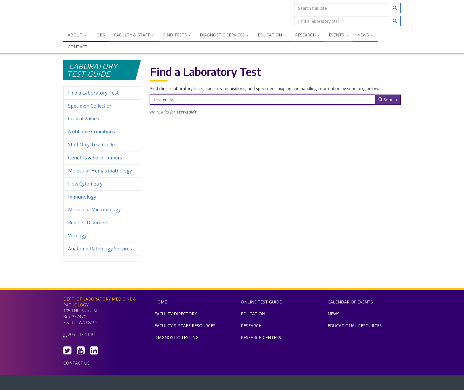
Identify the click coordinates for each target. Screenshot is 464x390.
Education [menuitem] (272, 35)
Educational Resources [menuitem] (355, 325)
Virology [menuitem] (102, 235)
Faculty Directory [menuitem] (175, 314)
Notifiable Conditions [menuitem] (102, 131)
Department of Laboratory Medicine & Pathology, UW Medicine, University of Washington (93, 14)
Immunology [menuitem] (82, 197)
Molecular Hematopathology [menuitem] (100, 170)
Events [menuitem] (338, 35)
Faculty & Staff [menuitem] (134, 35)
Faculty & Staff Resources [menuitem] (184, 325)
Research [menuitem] (307, 35)
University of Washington (257, 383)
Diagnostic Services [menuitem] (224, 35)
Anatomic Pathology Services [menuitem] (100, 248)
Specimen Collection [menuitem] (90, 106)
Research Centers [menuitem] (261, 337)
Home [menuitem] (160, 302)
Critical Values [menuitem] (83, 118)
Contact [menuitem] (78, 46)
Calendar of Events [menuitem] (350, 302)
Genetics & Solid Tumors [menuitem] (95, 157)
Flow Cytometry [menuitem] (85, 183)
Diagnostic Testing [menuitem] (176, 337)
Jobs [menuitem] (100, 35)
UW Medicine (183, 383)
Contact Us (76, 363)
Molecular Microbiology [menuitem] (94, 209)
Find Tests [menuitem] (177, 35)
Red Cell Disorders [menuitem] (88, 222)
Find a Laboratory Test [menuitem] (93, 92)
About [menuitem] (77, 35)
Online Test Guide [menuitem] (261, 302)
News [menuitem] (365, 35)
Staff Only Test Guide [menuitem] (102, 144)
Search (387, 99)
